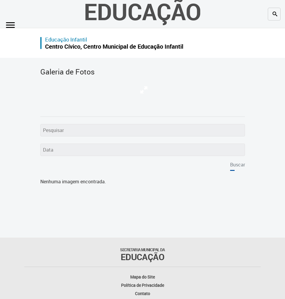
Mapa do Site (142, 277)
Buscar (237, 164)
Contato (142, 293)
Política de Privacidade (142, 285)
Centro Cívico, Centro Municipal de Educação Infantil (114, 46)
